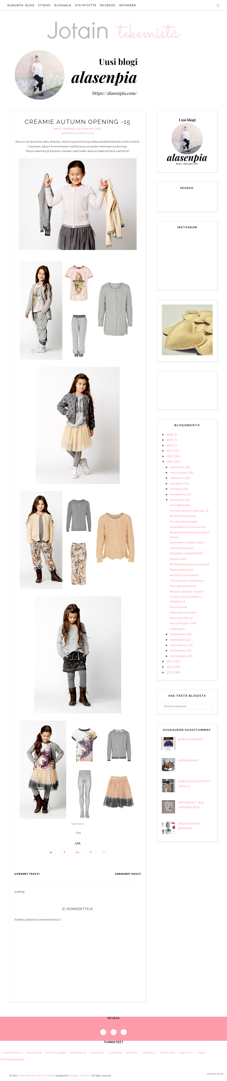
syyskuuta (177, 483)
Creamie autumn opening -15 (189, 510)
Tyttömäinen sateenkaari (187, 580)
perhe (201, 1053)
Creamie (68, 128)
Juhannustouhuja (181, 548)
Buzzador (34, 1053)
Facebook (107, 5)
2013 (170, 667)
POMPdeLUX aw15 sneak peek (189, 564)
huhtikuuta (178, 639)
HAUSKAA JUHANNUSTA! (186, 553)
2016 (170, 456)
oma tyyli (186, 1053)
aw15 (57, 128)
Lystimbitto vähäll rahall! (187, 542)
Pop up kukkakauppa (183, 521)
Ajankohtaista (12, 1053)
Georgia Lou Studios (80, 1076)
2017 (170, 450)
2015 (170, 461)
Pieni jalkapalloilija (183, 586)
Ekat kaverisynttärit (183, 612)
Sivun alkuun (215, 1073)
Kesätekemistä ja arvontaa (188, 527)
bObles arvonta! (190, 739)
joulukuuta (177, 467)
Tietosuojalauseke (12, 1060)
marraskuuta (179, 472)
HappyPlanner (55, 1053)
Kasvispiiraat (178, 607)
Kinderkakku (188, 760)
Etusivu (44, 5)
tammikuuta (179, 656)
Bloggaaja (62, 5)
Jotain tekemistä (27, 1076)
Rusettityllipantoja (183, 516)
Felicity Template (46, 1076)
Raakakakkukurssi (182, 569)
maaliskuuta (178, 645)
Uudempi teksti (27, 874)
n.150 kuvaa (177, 629)
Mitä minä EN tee (181, 618)
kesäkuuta (177, 500)
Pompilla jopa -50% (183, 623)
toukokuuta (178, 634)
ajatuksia (97, 1053)
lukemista (149, 1053)
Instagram (127, 5)
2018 (170, 445)
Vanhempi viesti (128, 874)
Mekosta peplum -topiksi (187, 591)
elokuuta (176, 489)
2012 (170, 672)
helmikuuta (178, 650)
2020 (170, 434)
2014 (170, 661)
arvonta (132, 1053)
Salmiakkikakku (180, 505)
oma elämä (168, 1053)
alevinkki (115, 1053)
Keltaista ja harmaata (184, 575)
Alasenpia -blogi (20, 5)
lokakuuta (177, 478)
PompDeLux (78, 1053)
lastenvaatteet (89, 128)
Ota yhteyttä (85, 5)
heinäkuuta (178, 494)
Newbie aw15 (178, 559)
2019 (170, 440)
